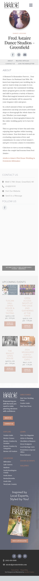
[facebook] (12, 54)
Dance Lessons (19, 33)
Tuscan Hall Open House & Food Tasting (9, 306)
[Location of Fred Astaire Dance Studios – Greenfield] (17, 182)
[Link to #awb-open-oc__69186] (24, 54)
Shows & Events (27, 461)
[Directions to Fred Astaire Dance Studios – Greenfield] (17, 268)
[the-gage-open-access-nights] (26, 285)
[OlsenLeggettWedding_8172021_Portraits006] (9, 337)
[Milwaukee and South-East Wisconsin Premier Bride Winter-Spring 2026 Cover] (21, 507)
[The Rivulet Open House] (9, 369)
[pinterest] (25, 556)
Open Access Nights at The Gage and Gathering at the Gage (27, 307)
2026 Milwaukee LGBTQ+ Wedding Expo (27, 354)
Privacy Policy (24, 570)
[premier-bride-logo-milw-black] (11, 3)
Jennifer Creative (29, 572)
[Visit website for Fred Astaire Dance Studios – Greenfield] (10, 191)
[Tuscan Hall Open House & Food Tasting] (9, 323)
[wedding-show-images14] (26, 337)
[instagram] (19, 556)
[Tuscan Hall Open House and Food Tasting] (9, 285)
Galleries (24, 466)
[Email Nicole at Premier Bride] (15, 565)
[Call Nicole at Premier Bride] (9, 560)
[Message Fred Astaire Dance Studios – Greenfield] (11, 196)
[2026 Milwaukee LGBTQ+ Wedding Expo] (26, 370)
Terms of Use (15, 570)
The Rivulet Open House (9, 355)
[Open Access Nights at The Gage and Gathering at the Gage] (26, 326)
